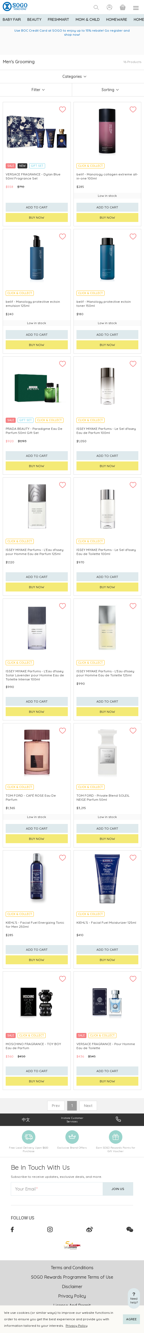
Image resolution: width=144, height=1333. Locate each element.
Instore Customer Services (72, 1119)
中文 (26, 1119)
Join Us (117, 1189)
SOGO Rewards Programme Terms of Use (72, 1277)
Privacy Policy (77, 1326)
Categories (72, 76)
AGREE (131, 1319)
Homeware (116, 19)
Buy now (36, 217)
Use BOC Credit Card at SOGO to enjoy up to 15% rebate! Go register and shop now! (72, 32)
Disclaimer (72, 1286)
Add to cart (37, 207)
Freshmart (58, 19)
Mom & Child (88, 19)
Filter (36, 89)
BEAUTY (34, 19)
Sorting (108, 89)
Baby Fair (12, 19)
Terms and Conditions (72, 1267)
